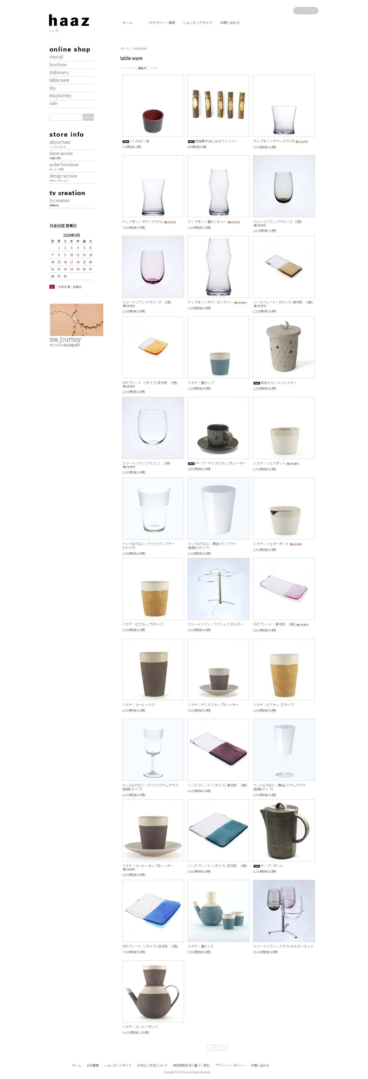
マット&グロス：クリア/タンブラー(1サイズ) (148, 545)
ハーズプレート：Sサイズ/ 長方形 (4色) (283, 303)
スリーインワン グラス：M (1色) (146, 303)
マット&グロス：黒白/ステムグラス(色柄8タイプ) (279, 787)
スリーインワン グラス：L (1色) (146, 464)
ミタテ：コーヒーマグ (138, 704)
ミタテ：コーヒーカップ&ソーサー (147, 867)
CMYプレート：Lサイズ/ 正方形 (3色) (150, 946)
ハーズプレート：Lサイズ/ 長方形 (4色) (217, 785)
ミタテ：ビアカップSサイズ (142, 624)
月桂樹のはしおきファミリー (213, 141)
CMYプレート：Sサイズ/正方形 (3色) (150, 384)
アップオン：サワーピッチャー (217, 302)
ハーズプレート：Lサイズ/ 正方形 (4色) (217, 865)
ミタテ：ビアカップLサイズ (273, 704)
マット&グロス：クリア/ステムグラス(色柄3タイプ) (150, 787)
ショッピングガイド (197, 22)
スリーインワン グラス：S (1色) (277, 223)
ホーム (127, 22)
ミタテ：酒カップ (201, 382)
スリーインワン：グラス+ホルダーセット (283, 946)
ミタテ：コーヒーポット (140, 1026)
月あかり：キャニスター (275, 382)
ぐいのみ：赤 (135, 141)
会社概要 (93, 1065)
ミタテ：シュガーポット (278, 543)
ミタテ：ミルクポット (276, 463)
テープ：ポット (268, 865)
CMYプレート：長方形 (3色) (281, 624)
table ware (140, 48)
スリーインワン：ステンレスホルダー (215, 624)
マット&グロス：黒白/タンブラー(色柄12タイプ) (212, 545)
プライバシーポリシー (230, 1065)
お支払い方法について (152, 1065)
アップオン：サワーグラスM (281, 141)
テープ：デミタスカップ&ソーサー (217, 463)
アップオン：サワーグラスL (149, 221)
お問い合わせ (230, 22)
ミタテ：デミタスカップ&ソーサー (213, 704)
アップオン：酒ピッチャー (214, 221)
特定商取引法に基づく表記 (191, 1065)
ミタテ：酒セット (201, 946)
